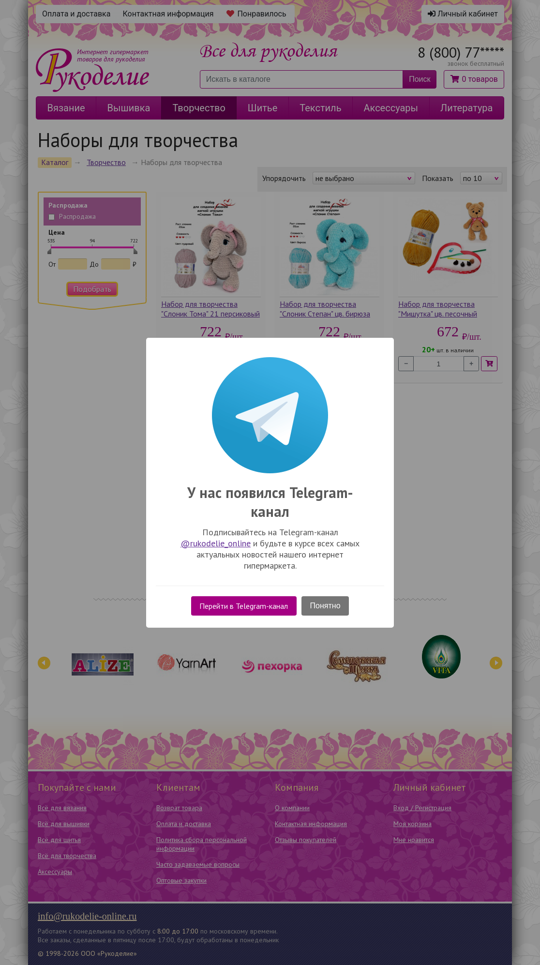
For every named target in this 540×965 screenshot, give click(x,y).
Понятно (325, 606)
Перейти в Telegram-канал (243, 606)
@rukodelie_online (215, 543)
